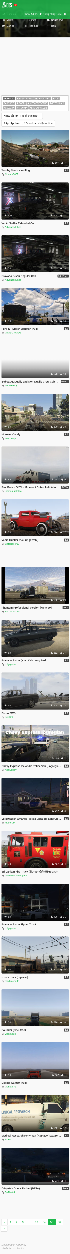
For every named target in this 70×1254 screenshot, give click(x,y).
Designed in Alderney (13, 1244)
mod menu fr (12, 981)
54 (44, 1222)
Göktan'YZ (10, 1086)
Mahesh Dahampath (16, 875)
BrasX (8, 1139)
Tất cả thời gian (22, 115)
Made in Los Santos (13, 1248)
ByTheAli (10, 1192)
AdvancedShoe (13, 227)
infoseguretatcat (13, 491)
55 (51, 1222)
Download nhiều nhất (28, 123)
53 (36, 1222)
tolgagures (10, 664)
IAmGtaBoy (11, 385)
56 (59, 1222)
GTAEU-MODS (13, 332)
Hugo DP (10, 822)
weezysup (10, 438)
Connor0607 (11, 174)
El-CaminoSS (12, 611)
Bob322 (9, 717)
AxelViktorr (11, 769)
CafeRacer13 (12, 543)
